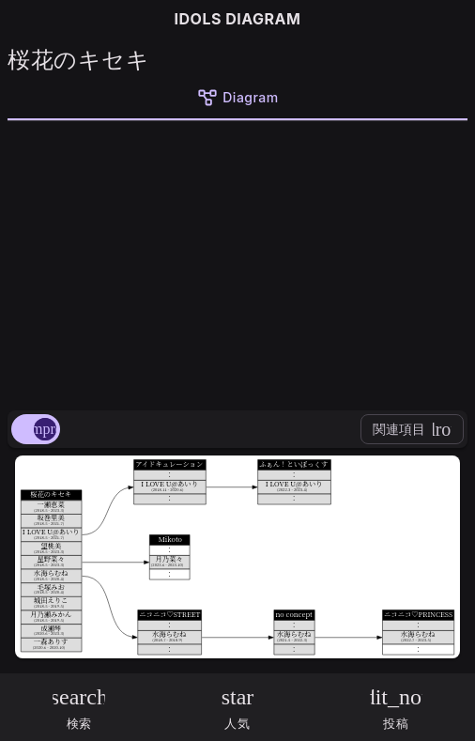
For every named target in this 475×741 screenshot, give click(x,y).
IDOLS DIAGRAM (238, 18)
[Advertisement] (237, 262)
